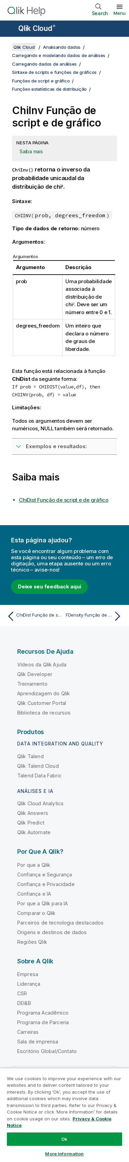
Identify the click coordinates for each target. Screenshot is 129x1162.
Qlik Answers (32, 813)
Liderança (28, 984)
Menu (120, 13)
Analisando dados (61, 47)
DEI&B (24, 1003)
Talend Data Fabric (39, 775)
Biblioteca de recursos (44, 713)
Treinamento (32, 684)
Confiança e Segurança (44, 874)
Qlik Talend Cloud (38, 766)
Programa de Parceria (43, 1022)
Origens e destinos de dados (52, 932)
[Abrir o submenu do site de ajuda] (9, 29)
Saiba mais (31, 151)
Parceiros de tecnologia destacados (60, 923)
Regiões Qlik (32, 942)
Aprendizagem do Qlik (43, 693)
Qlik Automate (34, 832)
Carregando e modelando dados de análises (58, 55)
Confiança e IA (34, 894)
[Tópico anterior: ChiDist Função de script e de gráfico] (34, 616)
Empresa (27, 974)
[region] (64, 1115)
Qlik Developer (34, 674)
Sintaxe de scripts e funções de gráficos (54, 72)
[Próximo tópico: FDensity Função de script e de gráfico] (95, 616)
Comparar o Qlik (36, 913)
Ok (64, 1139)
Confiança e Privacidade (46, 884)
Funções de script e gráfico (40, 81)
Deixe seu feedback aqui (49, 586)
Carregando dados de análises (44, 64)
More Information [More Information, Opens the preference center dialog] (64, 1154)
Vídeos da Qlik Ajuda (41, 664)
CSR (22, 993)
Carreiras (28, 1032)
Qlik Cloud (36, 28)
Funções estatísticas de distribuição (49, 89)
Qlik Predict (30, 823)
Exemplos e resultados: (56, 446)
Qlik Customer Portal (41, 703)
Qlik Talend (30, 756)
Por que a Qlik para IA (42, 903)
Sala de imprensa (37, 1041)
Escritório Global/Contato (47, 1051)
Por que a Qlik (33, 865)
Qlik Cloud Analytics (40, 803)
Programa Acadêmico (42, 1013)
